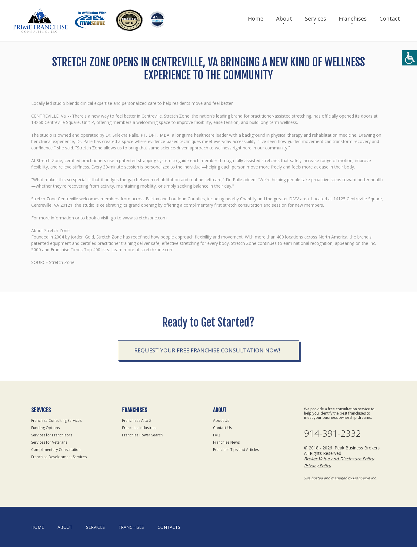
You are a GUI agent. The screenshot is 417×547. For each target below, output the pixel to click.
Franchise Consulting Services (56, 420)
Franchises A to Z (137, 420)
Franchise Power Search (142, 435)
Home (255, 18)
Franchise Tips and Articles (236, 449)
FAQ (216, 435)
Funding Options (45, 427)
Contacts (169, 527)
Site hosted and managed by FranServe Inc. (340, 478)
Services (315, 18)
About (284, 18)
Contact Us (222, 427)
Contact (389, 18)
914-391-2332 (332, 433)
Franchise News (226, 442)
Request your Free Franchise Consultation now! (207, 380)
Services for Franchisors (51, 435)
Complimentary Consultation (56, 449)
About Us (221, 420)
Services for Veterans (49, 442)
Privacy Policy (317, 466)
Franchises (353, 18)
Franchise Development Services (59, 456)
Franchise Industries (139, 427)
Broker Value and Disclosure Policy (339, 459)
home (37, 527)
